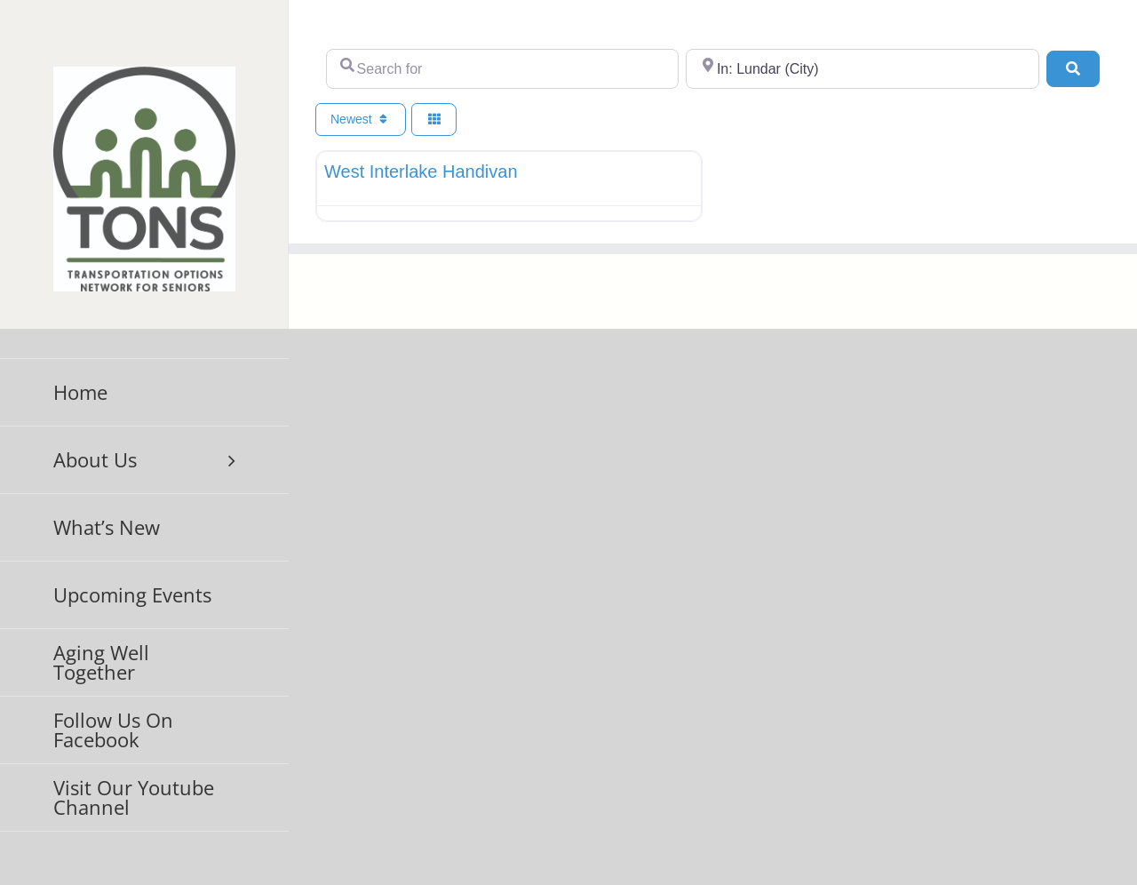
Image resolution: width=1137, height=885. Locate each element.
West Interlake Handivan (421, 171)
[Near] (862, 69)
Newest (360, 119)
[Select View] (434, 119)
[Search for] (502, 69)
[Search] (1073, 68)
